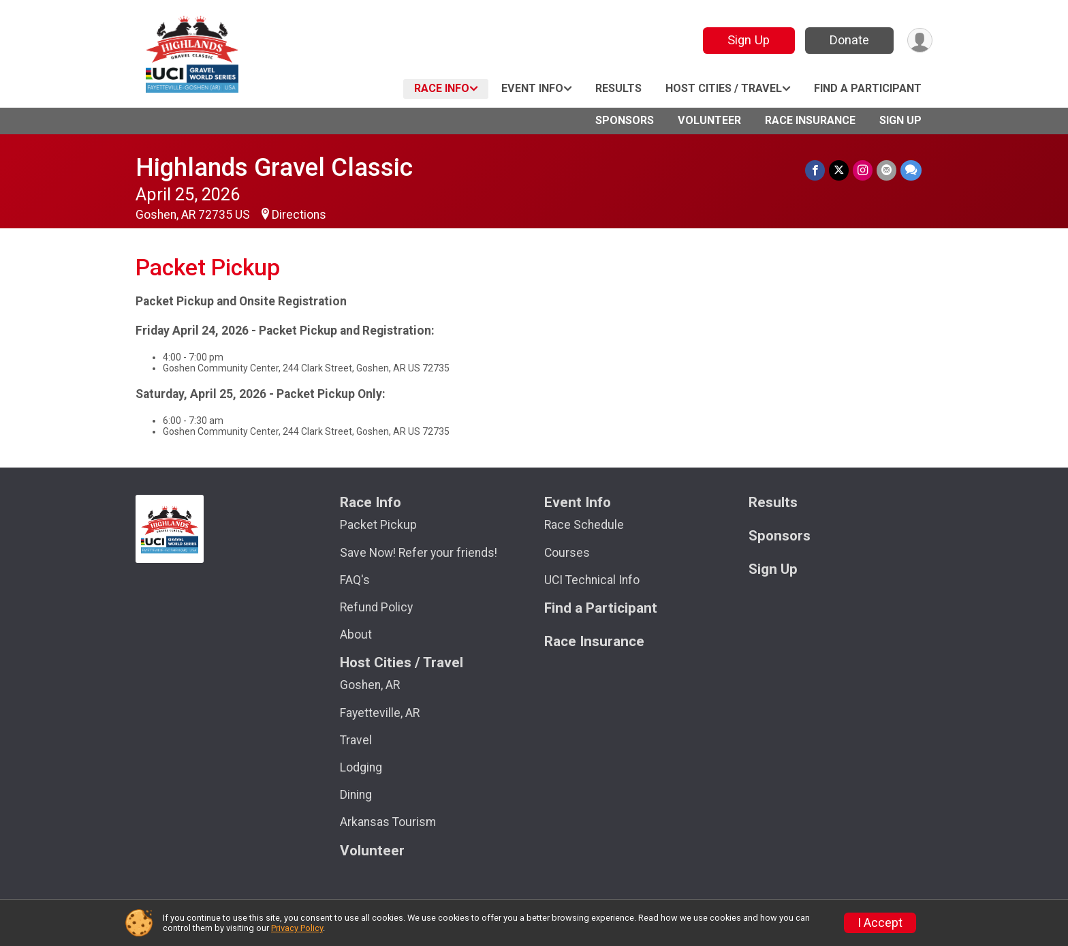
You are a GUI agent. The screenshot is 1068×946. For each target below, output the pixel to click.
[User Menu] (919, 40)
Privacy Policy (297, 928)
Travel (356, 740)
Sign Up (748, 40)
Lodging (361, 767)
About (356, 634)
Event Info (532, 88)
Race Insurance (810, 120)
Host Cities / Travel (723, 88)
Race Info (441, 88)
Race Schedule (584, 525)
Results (618, 88)
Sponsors (624, 120)
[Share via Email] (886, 170)
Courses (567, 553)
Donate (849, 40)
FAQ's (355, 580)
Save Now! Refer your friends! (418, 553)
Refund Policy (376, 607)
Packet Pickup (378, 525)
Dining (356, 795)
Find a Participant (868, 88)
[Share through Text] (911, 170)
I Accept (880, 923)
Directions (299, 215)
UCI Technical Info (592, 580)
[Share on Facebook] (815, 170)
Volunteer (709, 120)
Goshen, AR (370, 685)
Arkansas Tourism (388, 822)
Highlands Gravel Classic (274, 167)
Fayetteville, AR (380, 713)
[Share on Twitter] (839, 170)
